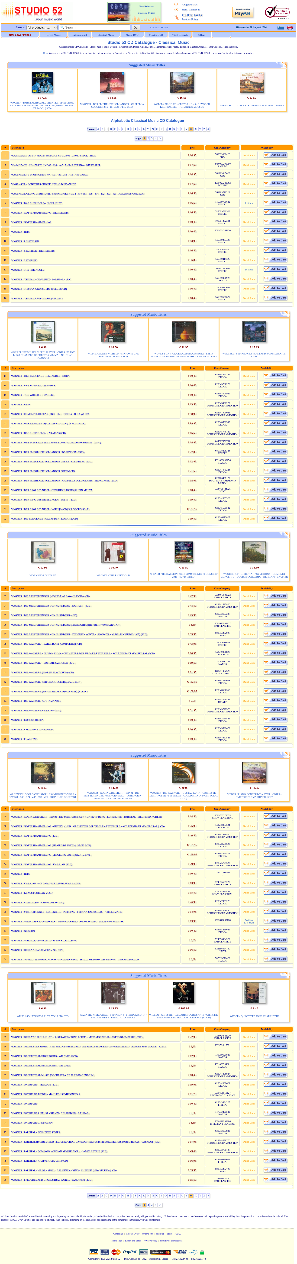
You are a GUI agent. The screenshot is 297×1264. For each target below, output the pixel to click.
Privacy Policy (150, 1240)
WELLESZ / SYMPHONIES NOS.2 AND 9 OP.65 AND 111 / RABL (254, 355)
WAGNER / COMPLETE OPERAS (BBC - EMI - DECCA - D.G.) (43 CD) (50, 414)
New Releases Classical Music (146, 9)
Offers (201, 34)
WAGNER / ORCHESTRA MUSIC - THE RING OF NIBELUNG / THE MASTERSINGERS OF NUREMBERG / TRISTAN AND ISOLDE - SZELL (88, 1046)
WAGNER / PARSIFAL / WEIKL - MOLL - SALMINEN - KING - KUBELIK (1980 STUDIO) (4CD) (64, 1170)
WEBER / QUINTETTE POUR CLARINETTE (254, 1016)
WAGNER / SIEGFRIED (24, 260)
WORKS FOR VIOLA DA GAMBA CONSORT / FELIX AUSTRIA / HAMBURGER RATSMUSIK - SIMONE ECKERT (183, 355)
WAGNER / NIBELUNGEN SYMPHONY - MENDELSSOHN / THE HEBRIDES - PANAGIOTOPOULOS (67, 921)
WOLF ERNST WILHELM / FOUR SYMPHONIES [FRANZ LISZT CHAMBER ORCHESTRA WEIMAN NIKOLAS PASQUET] (43, 355)
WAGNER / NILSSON (23, 930)
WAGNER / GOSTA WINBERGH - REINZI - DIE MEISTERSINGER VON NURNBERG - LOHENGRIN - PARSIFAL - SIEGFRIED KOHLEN (113, 795)
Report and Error (133, 1240)
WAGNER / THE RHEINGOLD (28, 269)
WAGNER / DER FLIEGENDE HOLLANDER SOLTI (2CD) (43, 471)
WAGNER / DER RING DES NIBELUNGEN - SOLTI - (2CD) (43, 499)
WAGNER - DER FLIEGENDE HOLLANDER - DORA (40, 375)
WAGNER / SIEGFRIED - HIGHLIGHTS (33, 250)
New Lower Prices (20, 34)
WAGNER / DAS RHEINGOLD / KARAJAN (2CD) (38, 433)
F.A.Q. (177, 1233)
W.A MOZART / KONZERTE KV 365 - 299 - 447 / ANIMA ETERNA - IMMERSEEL (56, 165)
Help (184, 9)
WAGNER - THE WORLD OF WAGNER (33, 394)
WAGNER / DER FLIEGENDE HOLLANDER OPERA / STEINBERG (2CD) (51, 461)
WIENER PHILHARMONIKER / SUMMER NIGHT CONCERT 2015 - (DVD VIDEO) (184, 575)
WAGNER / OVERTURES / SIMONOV (32, 1122)
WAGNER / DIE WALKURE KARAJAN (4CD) (36, 710)
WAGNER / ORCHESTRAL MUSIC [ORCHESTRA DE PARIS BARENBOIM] (52, 1075)
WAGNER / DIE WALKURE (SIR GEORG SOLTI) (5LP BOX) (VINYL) (49, 691)
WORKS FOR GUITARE (42, 575)
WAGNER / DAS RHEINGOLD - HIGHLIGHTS (36, 203)
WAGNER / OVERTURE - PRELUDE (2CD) (34, 1084)
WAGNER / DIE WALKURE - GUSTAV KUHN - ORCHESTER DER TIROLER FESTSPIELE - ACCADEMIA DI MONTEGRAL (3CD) (83, 653)
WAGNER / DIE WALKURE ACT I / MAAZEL (36, 700)
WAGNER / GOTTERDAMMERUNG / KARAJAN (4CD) (41, 864)
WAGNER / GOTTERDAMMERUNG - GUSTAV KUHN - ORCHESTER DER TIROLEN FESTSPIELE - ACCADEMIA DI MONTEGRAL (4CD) (88, 826)
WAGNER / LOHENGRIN (25, 241)
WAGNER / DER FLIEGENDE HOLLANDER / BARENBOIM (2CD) (47, 452)
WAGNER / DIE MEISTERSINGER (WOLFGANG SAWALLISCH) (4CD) (50, 596)
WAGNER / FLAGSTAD (24, 739)
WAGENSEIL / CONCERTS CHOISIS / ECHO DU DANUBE (251, 105)
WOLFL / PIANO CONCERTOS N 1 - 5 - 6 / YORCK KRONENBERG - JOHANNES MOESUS (182, 105)
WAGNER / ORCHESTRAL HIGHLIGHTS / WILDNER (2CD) (44, 1056)
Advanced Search (159, 27)
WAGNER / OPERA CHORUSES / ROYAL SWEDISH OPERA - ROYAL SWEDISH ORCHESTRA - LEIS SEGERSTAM (75, 959)
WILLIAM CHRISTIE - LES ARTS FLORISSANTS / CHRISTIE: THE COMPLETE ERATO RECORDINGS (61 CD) (184, 1016)
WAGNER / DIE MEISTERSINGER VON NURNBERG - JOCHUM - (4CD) (51, 605)
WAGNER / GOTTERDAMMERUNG (31, 222)
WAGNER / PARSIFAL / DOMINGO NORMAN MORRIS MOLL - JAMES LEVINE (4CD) (59, 1151)
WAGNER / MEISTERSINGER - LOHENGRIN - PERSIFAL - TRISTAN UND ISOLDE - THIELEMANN (66, 911)
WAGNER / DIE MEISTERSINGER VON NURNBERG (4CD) (44, 615)
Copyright (93, 1259)
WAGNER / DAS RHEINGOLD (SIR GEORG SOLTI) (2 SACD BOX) (48, 423)
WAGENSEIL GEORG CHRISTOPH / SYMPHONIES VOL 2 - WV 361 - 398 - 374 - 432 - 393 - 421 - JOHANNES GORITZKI (77, 193)
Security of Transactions (171, 1240)
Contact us (194, 9)
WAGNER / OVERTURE (24, 1103)
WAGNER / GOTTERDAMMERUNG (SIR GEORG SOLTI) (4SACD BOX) (51, 845)
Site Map (160, 1233)
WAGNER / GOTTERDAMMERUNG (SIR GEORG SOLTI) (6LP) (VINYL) (51, 854)
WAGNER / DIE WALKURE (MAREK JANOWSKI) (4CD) (42, 672)
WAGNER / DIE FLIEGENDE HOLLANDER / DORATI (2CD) (44, 518)
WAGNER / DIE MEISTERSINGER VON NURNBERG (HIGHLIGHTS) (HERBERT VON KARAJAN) (65, 624)
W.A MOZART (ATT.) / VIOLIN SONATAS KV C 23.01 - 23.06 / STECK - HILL (53, 155)
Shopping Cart (189, 4)
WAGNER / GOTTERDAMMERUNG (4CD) (34, 835)
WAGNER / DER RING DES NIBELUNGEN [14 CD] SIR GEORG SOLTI (50, 509)
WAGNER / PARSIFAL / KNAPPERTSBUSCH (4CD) (39, 1160)
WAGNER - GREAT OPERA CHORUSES (33, 385)
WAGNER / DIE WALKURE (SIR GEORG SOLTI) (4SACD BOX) (46, 681)
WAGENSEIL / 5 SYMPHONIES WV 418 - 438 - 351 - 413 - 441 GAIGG (49, 174)
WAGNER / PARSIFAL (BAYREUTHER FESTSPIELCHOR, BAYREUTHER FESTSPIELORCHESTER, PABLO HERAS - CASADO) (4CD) (42, 105)
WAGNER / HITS (20, 231)
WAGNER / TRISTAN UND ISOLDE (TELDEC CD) (39, 288)
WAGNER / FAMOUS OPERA (27, 719)
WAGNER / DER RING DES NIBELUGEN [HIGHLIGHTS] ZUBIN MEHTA (51, 490)
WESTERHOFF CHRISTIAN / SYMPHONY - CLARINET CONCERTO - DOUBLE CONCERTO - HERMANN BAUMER (254, 575)
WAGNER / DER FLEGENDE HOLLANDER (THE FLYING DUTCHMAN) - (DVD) (56, 442)
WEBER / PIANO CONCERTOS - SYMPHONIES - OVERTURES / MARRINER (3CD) (254, 795)
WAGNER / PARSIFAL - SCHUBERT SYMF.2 (35, 1132)
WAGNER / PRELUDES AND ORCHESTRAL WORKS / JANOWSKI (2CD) (51, 1179)
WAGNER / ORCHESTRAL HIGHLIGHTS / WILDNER (41, 1065)
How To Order (132, 1233)
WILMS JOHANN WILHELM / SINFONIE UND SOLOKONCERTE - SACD (113, 355)
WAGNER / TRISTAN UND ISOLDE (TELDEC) (37, 298)
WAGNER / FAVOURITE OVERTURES (32, 729)
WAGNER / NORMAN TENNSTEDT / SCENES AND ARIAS (43, 940)
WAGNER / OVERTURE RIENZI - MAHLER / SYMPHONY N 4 (45, 1094)
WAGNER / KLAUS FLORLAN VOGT (32, 892)
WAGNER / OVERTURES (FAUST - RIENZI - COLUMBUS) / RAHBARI (50, 1113)
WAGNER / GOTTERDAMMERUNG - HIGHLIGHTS (40, 212)
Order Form (147, 1233)
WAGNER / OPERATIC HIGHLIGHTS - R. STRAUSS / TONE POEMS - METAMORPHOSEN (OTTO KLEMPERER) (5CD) (77, 1037)
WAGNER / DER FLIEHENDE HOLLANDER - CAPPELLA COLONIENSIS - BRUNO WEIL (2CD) (112, 105)
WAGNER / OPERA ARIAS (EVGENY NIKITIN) (37, 950)
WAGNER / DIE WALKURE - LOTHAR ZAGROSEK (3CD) (43, 662)
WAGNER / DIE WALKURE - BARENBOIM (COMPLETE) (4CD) (46, 643)
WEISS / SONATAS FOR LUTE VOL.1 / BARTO (43, 1016)
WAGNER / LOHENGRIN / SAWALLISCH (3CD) (37, 902)
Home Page (117, 1240)
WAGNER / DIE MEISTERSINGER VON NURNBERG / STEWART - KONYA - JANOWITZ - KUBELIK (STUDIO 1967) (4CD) (79, 634)
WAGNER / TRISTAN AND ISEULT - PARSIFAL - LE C (41, 279)
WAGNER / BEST (20, 404)
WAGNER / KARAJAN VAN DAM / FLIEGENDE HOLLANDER (46, 883)
